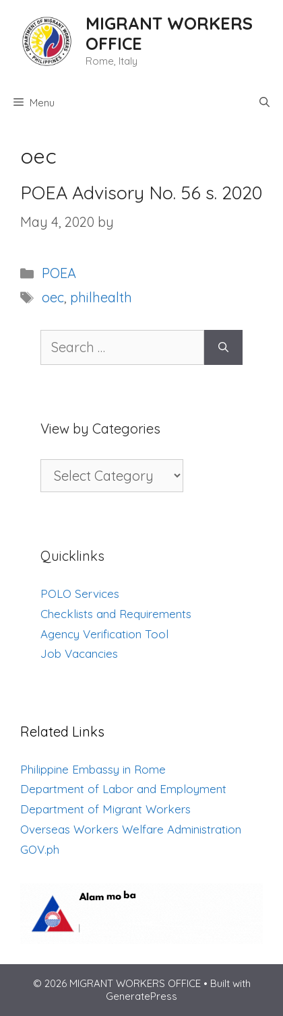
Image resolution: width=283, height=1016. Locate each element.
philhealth (101, 297)
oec (53, 297)
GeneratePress (141, 996)
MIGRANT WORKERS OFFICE (169, 33)
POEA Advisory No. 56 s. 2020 (141, 192)
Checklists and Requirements (115, 614)
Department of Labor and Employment (123, 789)
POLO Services (79, 593)
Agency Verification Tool (104, 634)
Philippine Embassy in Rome (93, 769)
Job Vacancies (79, 653)
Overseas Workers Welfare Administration (130, 829)
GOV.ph (39, 849)
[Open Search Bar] (264, 103)
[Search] (223, 347)
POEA (59, 273)
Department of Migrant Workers (105, 809)
